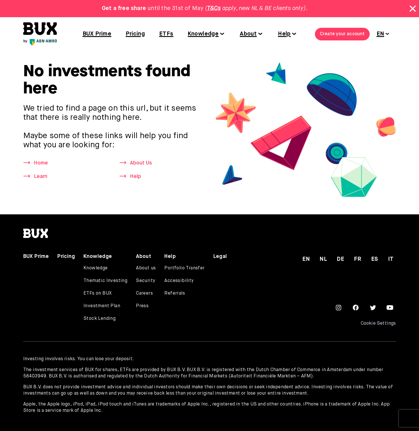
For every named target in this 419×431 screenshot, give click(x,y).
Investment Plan (101, 306)
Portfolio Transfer (184, 268)
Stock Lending (99, 318)
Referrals (174, 293)
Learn (41, 176)
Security (145, 281)
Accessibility (179, 281)
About (248, 34)
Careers (144, 293)
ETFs (166, 34)
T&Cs (214, 8)
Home (41, 163)
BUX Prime (97, 34)
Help (284, 34)
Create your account (342, 34)
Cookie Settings (378, 323)
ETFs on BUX (97, 293)
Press (142, 306)
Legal (220, 256)
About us (146, 268)
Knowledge (203, 34)
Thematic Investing (105, 281)
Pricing (135, 34)
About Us (141, 163)
